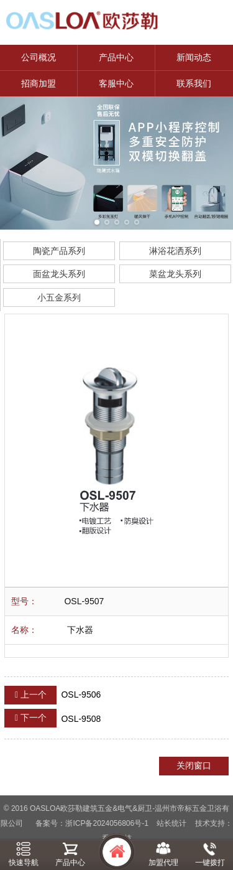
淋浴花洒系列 (175, 251)
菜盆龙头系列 (175, 274)
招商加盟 (38, 83)
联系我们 (193, 83)
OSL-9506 (52, 695)
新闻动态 (193, 57)
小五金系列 (59, 297)
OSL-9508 (52, 718)
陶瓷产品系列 (59, 251)
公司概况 (38, 57)
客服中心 (116, 83)
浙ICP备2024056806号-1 (106, 823)
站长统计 (171, 823)
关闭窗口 (193, 765)
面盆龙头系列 (59, 274)
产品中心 (116, 57)
